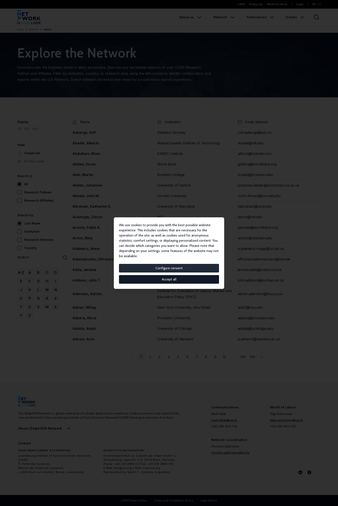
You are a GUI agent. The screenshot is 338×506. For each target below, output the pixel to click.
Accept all (169, 279)
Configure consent (169, 268)
